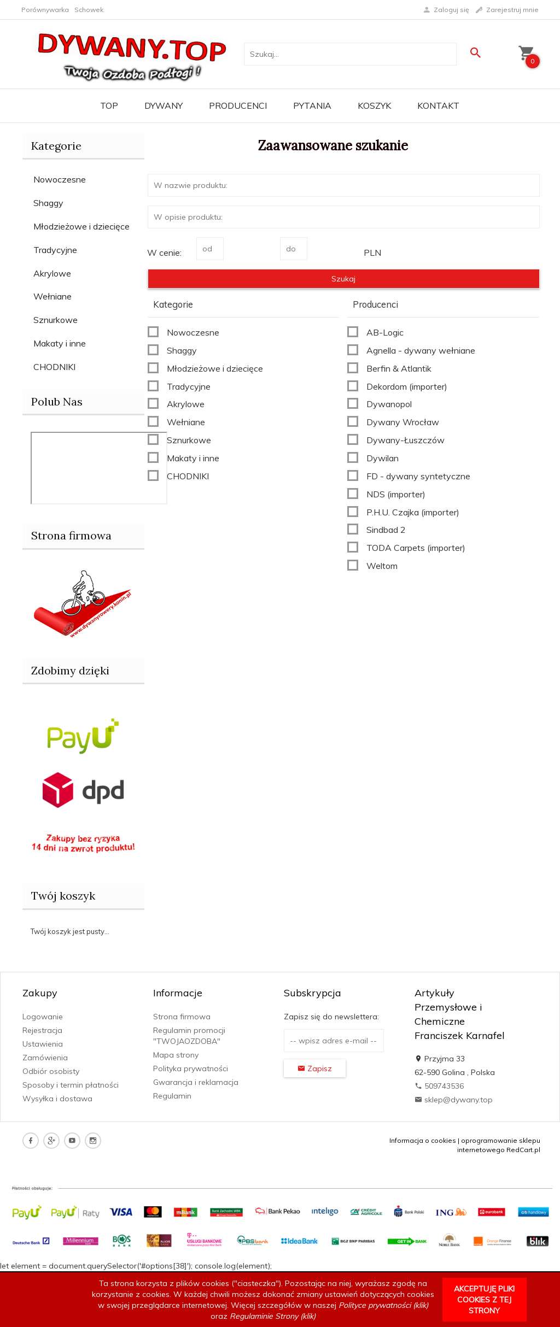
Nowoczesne (59, 179)
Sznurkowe (55, 319)
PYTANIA (312, 105)
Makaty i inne (59, 343)
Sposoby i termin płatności (70, 1085)
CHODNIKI (54, 366)
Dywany (163, 105)
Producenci (238, 105)
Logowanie (42, 1016)
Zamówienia (45, 1057)
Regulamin (172, 1096)
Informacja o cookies (422, 1140)
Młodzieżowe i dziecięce (81, 226)
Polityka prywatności (190, 1068)
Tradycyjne (55, 249)
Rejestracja (42, 1030)
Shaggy (48, 202)
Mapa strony (176, 1055)
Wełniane (52, 296)
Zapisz (315, 1068)
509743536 (439, 1086)
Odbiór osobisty (50, 1071)
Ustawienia (42, 1044)
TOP (109, 105)
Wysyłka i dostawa (57, 1098)
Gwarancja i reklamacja (195, 1082)
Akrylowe (52, 273)
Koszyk (374, 105)
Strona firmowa (182, 1016)
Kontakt (438, 105)
